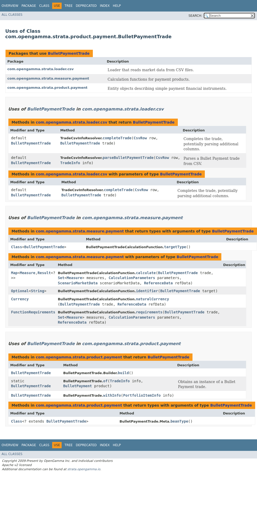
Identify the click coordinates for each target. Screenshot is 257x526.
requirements (149, 312)
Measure (27, 273)
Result (44, 273)
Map (14, 273)
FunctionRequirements (33, 312)
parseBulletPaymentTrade (128, 158)
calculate (146, 273)
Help (117, 6)
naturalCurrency (152, 299)
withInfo (112, 395)
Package (29, 6)
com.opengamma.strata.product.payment (47, 88)
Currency (20, 299)
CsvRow (140, 138)
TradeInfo (70, 163)
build (123, 373)
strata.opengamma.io (83, 469)
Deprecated (86, 6)
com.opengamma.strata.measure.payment (48, 78)
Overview (10, 6)
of (105, 381)
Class (44, 6)
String (37, 291)
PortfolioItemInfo (141, 395)
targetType (175, 247)
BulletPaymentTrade (68, 53)
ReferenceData (158, 283)
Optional (20, 291)
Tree (69, 6)
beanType (179, 421)
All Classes (12, 14)
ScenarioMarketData (78, 283)
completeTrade (117, 138)
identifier (147, 291)
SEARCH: (195, 16)
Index (105, 6)
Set (61, 278)
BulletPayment (77, 386)
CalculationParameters (132, 278)
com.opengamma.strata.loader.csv (40, 69)
